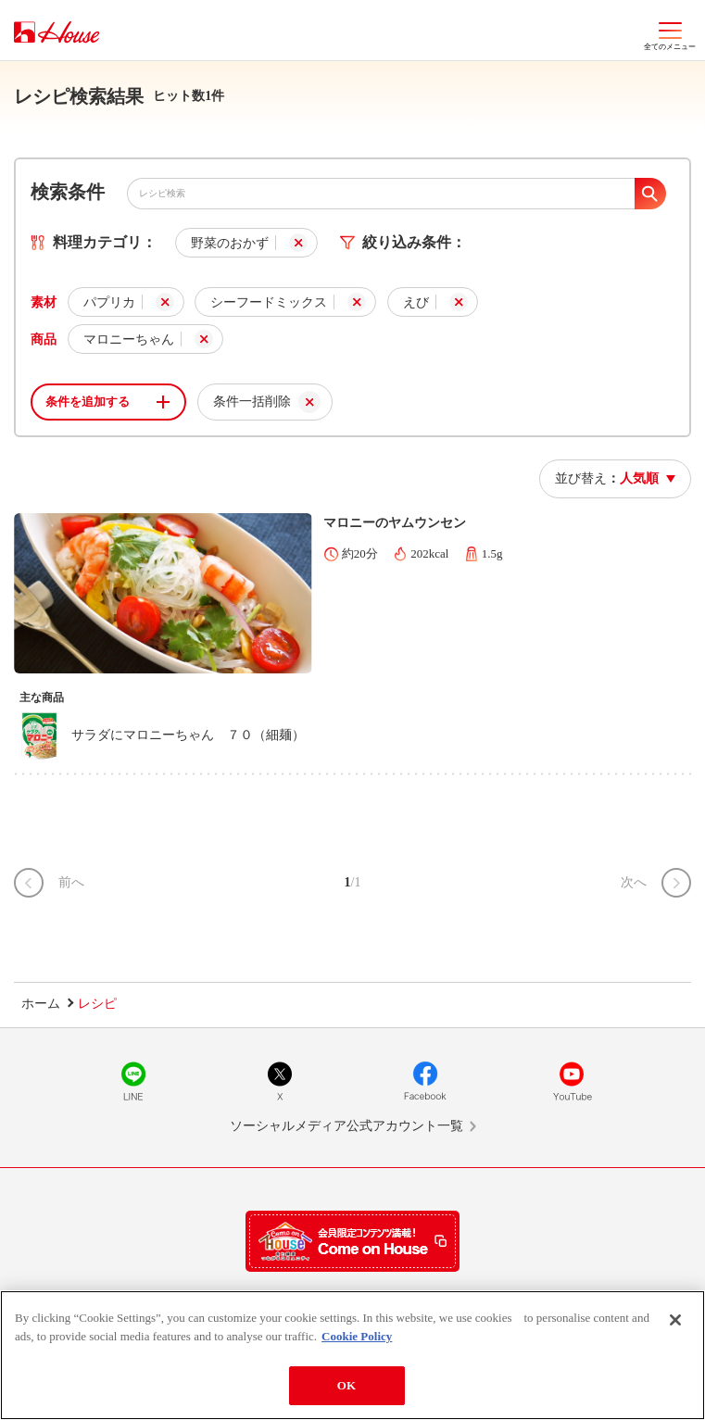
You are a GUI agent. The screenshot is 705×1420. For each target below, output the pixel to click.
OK (346, 1385)
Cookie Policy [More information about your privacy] (356, 1336)
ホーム (40, 1004)
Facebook (425, 1081)
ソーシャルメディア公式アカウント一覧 (346, 1126)
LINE (133, 1081)
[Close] (675, 1320)
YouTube (571, 1081)
